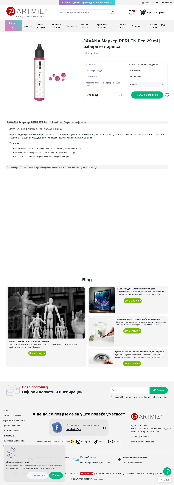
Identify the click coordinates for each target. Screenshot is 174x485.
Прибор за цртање (121, 26)
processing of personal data (135, 397)
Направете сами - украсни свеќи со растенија (138, 319)
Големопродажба (11, 430)
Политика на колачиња (13, 441)
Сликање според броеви (157, 26)
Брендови (136, 26)
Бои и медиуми (40, 26)
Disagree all (37, 475)
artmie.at (141, 473)
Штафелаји (71, 26)
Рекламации (8, 436)
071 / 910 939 (140, 425)
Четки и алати (84, 26)
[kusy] (119, 95)
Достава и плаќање (12, 415)
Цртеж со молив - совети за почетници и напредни (139, 352)
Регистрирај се (165, 3)
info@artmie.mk (142, 436)
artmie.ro (110, 473)
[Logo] (26, 12)
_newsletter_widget (65, 390)
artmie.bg (120, 473)
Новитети (27, 26)
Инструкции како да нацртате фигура (29, 341)
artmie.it (160, 473)
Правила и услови (11, 425)
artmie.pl (74, 473)
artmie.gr (150, 473)
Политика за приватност (142, 442)
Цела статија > (37, 353)
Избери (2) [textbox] (135, 84)
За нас (6, 410)
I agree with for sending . (141, 397)
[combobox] (146, 84)
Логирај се (149, 3)
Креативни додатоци (102, 26)
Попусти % (14, 26)
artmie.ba (100, 473)
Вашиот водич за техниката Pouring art (136, 289)
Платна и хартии (56, 26)
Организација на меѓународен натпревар (95, 463)
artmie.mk (130, 473)
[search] (112, 13)
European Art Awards (88, 457)
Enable (56, 475)
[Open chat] (167, 471)
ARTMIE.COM (87, 473)
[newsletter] (159, 390)
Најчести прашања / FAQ (14, 420)
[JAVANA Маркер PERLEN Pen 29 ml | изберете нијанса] (40, 72)
